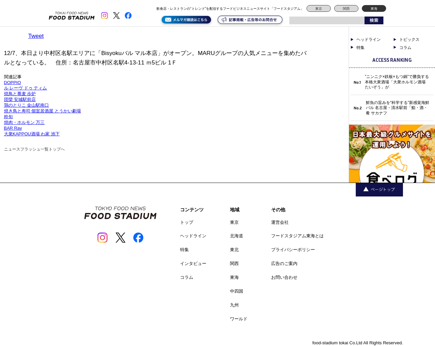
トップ (186, 222)
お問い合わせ (284, 277)
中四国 (236, 291)
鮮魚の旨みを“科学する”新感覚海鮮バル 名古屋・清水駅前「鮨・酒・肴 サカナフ (397, 107)
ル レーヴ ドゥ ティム (25, 87)
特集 (360, 47)
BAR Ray (13, 128)
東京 (318, 8)
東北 (234, 249)
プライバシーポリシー (293, 249)
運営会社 (280, 222)
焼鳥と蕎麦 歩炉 (20, 93)
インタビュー (193, 263)
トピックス (409, 39)
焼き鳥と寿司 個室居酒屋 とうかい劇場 (42, 110)
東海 (374, 8)
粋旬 (8, 116)
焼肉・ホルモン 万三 (24, 122)
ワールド (239, 318)
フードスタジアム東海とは (297, 235)
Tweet (36, 35)
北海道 (236, 235)
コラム (405, 47)
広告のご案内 (284, 263)
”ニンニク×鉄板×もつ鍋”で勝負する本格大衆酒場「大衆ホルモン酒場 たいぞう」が (397, 81)
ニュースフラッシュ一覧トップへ (34, 149)
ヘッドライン (368, 39)
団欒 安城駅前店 (20, 99)
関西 (346, 8)
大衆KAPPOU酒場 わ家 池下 (32, 133)
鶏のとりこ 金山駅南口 (26, 105)
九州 (234, 305)
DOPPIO (12, 82)
